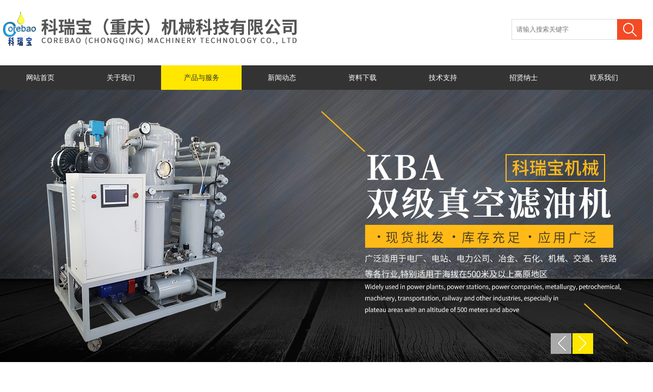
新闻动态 (282, 78)
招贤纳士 (523, 78)
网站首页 (40, 78)
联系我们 (604, 78)
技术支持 (443, 78)
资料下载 (362, 78)
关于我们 (121, 78)
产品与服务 (201, 78)
